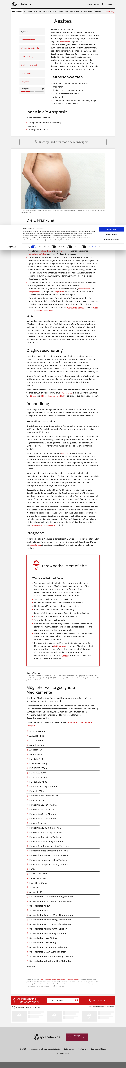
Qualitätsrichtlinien (98, 1055)
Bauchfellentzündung (77, 310)
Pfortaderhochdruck (38, 250)
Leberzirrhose (66, 42)
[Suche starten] (77, 1006)
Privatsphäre (82, 1055)
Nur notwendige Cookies (111, 14)
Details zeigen (93, 22)
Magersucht (62, 294)
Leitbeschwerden (28, 40)
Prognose (25, 82)
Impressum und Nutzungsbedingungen (45, 1055)
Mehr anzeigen (31, 972)
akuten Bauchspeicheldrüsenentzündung (47, 313)
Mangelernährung (37, 294)
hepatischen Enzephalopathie (45, 531)
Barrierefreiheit (63, 1059)
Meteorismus (68, 395)
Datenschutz (69, 1055)
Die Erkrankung (27, 57)
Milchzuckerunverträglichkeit (55, 399)
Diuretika (65, 459)
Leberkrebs (70, 253)
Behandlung (26, 74)
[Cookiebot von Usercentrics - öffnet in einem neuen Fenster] (11, 22)
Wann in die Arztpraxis (30, 49)
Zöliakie (33, 399)
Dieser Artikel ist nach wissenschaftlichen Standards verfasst (59, 986)
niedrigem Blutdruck (62, 652)
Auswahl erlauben (111, 9)
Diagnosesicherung (29, 65)
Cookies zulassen (111, 4)
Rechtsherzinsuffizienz (39, 257)
